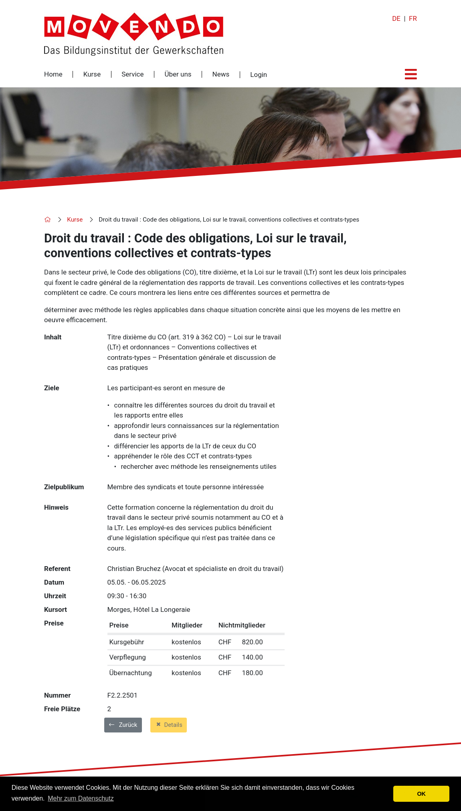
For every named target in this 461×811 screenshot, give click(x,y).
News (221, 74)
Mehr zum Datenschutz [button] (81, 798)
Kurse (92, 74)
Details (168, 724)
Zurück (123, 724)
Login (258, 74)
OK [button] (421, 794)
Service (132, 74)
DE (396, 18)
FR (413, 18)
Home (53, 74)
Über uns (177, 74)
